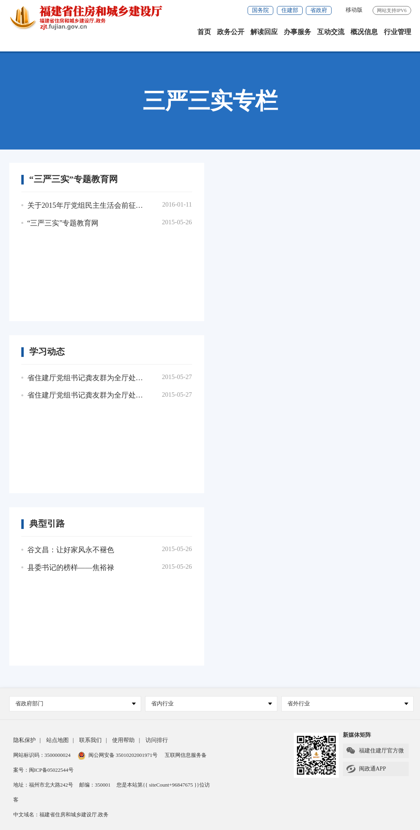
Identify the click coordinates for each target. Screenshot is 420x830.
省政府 (318, 10)
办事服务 (297, 32)
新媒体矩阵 (357, 735)
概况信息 (364, 32)
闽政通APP (366, 769)
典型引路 (47, 523)
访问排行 (156, 740)
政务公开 (230, 32)
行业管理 (397, 32)
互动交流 (330, 32)
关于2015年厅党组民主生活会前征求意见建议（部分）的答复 (87, 205)
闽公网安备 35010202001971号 (118, 755)
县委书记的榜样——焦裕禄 (70, 568)
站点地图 (57, 740)
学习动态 (47, 351)
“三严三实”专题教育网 (73, 179)
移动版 (354, 10)
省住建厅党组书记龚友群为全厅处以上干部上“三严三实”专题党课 (87, 378)
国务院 (260, 10)
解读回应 (264, 32)
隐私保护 (24, 740)
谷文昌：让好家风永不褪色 (70, 550)
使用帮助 (123, 740)
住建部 (289, 10)
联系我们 (90, 740)
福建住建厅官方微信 (375, 752)
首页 (204, 32)
